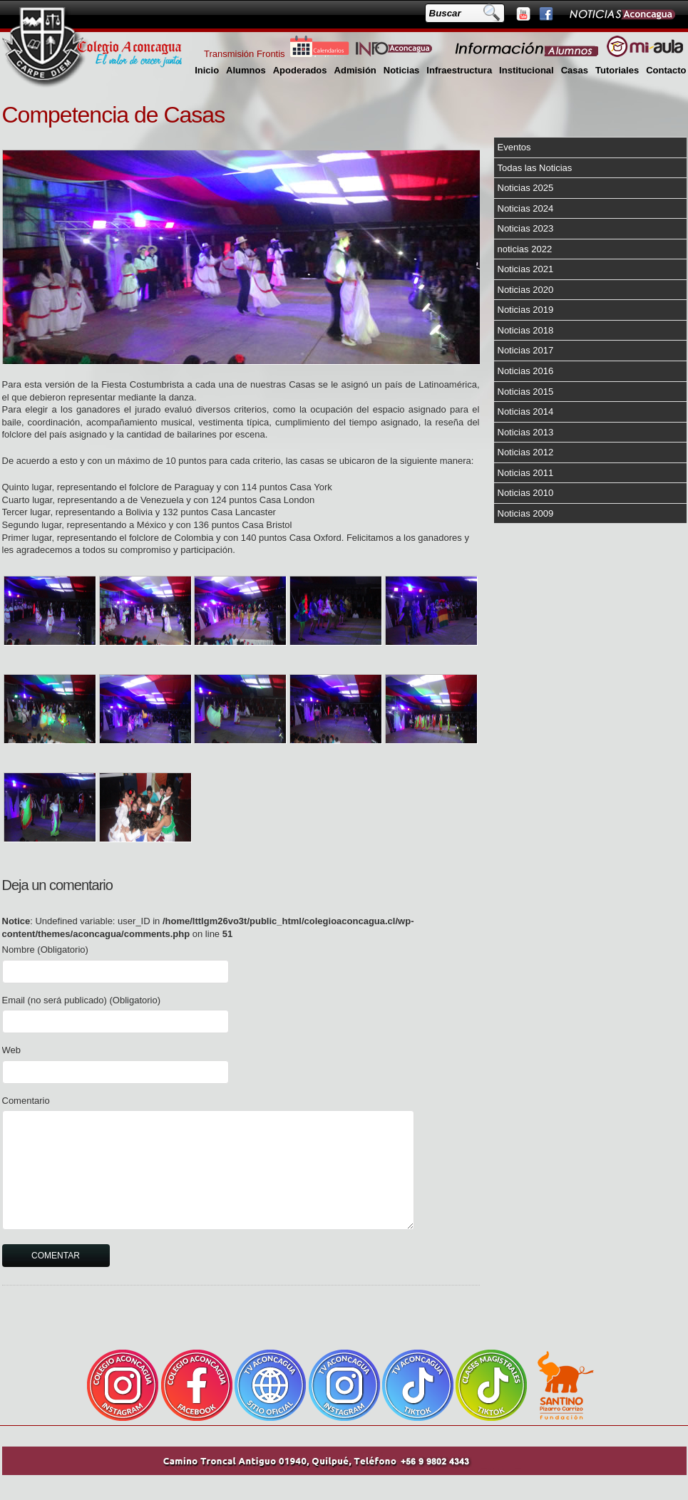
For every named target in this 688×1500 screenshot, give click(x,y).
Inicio (207, 70)
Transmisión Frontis (244, 53)
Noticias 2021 (526, 269)
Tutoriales (617, 70)
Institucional (526, 70)
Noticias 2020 (526, 289)
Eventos (514, 147)
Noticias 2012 (526, 452)
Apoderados (300, 70)
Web (11, 1050)
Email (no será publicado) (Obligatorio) (81, 1000)
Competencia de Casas (113, 115)
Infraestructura (459, 70)
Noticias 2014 (526, 411)
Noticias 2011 (526, 472)
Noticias (402, 70)
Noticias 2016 (526, 371)
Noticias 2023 (526, 228)
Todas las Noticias (535, 167)
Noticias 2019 (526, 309)
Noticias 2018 (526, 330)
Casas (574, 70)
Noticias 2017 (526, 350)
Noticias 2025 (526, 187)
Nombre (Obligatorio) (45, 949)
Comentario (26, 1100)
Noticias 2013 (526, 432)
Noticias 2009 (526, 513)
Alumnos (246, 70)
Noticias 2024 (526, 208)
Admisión (355, 70)
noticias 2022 (525, 249)
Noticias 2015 (526, 391)
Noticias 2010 (526, 492)
